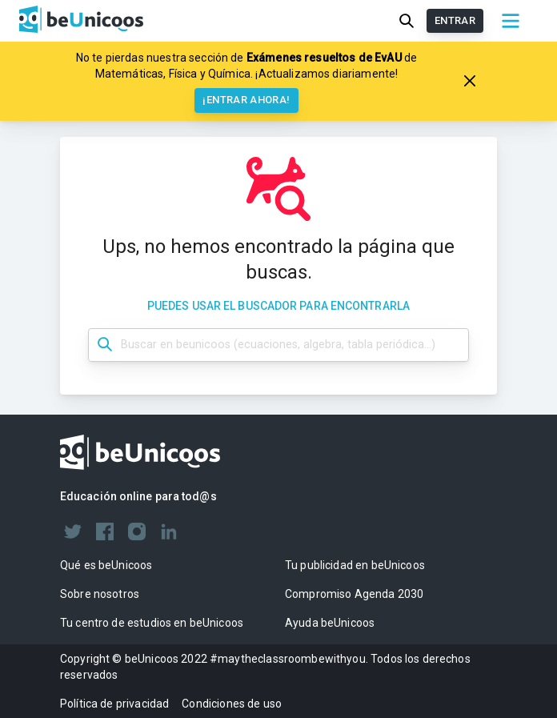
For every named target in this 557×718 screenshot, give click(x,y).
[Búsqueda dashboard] (278, 345)
